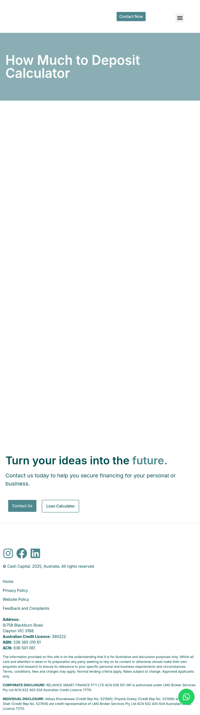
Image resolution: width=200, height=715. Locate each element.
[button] (179, 17)
